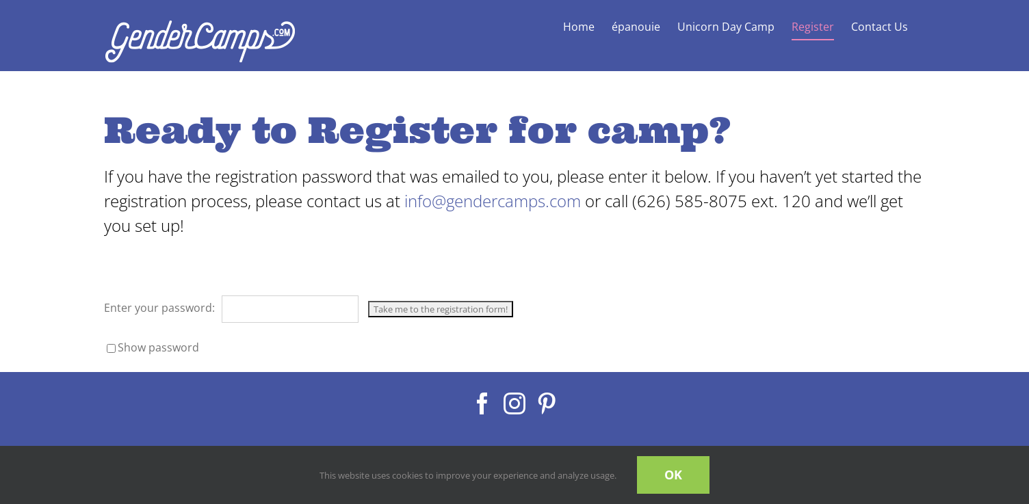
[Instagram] (514, 403)
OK (673, 474)
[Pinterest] (547, 403)
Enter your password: (231, 307)
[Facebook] (482, 403)
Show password (158, 347)
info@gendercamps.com (494, 200)
